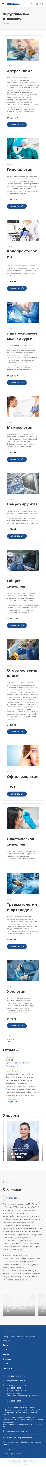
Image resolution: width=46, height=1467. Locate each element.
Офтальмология (22, 776)
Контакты (7, 1383)
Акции (6, 1369)
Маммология (19, 427)
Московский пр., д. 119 (16, 1405)
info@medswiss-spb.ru (16, 1396)
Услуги (6, 1355)
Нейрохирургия (22, 504)
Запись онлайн (17, 125)
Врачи (6, 1360)
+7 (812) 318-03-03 (15, 1391)
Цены (5, 1364)
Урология (16, 991)
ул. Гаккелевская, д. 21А (16, 1400)
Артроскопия (20, 70)
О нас (5, 1378)
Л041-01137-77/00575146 (26, 1352)
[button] (32, 1117)
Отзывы (7, 1374)
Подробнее (11, 1198)
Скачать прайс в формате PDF (15, 1446)
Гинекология (19, 169)
